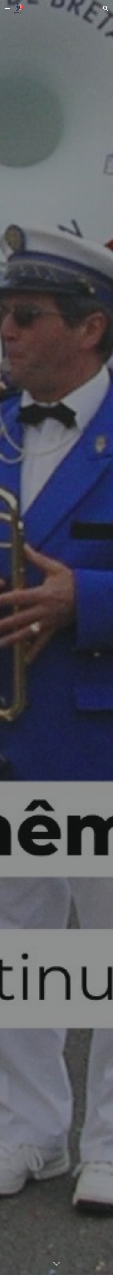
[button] (7, 8)
